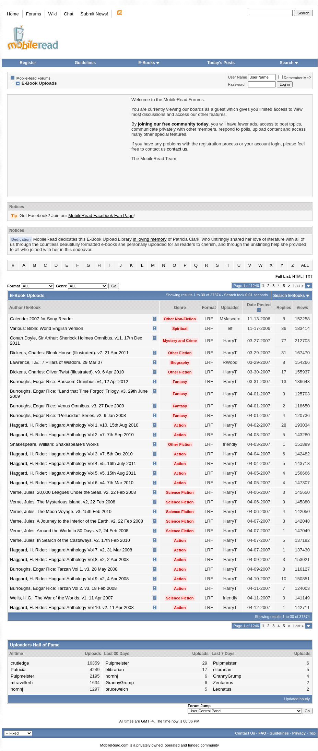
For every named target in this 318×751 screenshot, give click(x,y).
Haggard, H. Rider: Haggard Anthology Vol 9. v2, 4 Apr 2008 (69, 578)
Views (302, 307)
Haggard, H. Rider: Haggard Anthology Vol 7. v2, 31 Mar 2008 (71, 549)
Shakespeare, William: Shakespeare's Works (54, 444)
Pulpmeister (22, 676)
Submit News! (94, 13)
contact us (177, 149)
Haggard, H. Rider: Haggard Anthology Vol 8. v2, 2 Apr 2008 (69, 559)
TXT (309, 276)
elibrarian (115, 669)
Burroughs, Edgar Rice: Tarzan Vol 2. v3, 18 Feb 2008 (63, 588)
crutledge (20, 663)
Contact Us (245, 733)
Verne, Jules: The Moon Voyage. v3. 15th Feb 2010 (60, 511)
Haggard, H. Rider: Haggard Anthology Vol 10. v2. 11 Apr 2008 (72, 607)
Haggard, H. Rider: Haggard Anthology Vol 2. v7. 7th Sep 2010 (72, 434)
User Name (237, 77)
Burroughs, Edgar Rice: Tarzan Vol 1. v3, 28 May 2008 (63, 569)
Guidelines (85, 62)
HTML (297, 276)
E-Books (149, 62)
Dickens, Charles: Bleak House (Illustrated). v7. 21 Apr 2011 (69, 352)
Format (209, 307)
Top (312, 733)
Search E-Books (289, 295)
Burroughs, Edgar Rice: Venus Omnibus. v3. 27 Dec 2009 (67, 405)
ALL (305, 265)
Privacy (299, 733)
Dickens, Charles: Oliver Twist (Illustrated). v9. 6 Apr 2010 (67, 371)
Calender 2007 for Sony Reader (41, 318)
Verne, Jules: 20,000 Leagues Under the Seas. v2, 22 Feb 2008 (73, 492)
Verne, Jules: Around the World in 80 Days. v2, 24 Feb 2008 (69, 530)
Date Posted (259, 304)
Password (236, 84)
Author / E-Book (24, 307)
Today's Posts (221, 62)
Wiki (52, 13)
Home (13, 13)
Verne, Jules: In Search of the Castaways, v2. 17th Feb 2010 (70, 540)
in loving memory (149, 239)
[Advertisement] (69, 145)
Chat (68, 13)
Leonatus (222, 689)
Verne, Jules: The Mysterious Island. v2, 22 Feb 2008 (62, 501)
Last (298, 286)
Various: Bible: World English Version (46, 328)
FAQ (262, 733)
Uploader (230, 307)
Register (28, 62)
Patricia (18, 669)
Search (289, 62)
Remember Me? (294, 78)
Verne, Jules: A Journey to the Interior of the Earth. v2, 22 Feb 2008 (76, 521)
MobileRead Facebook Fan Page (100, 215)
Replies (283, 307)
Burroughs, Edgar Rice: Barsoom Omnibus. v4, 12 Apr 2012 (69, 381)
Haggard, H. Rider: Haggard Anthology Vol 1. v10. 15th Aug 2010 (74, 425)
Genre (180, 307)
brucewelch (117, 689)
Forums (33, 13)
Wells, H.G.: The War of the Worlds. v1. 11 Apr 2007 (61, 597)
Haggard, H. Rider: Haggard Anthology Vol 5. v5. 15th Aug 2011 (73, 473)
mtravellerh (22, 682)
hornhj (17, 689)
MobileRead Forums (33, 78)
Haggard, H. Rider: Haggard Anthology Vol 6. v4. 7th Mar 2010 (71, 482)
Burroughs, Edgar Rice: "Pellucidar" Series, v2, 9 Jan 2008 (68, 415)
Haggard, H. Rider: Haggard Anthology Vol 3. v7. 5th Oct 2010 (71, 453)
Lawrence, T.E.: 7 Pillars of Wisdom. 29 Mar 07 (56, 362)
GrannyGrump (120, 682)
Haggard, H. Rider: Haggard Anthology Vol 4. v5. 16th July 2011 (73, 463)
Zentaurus (223, 682)
